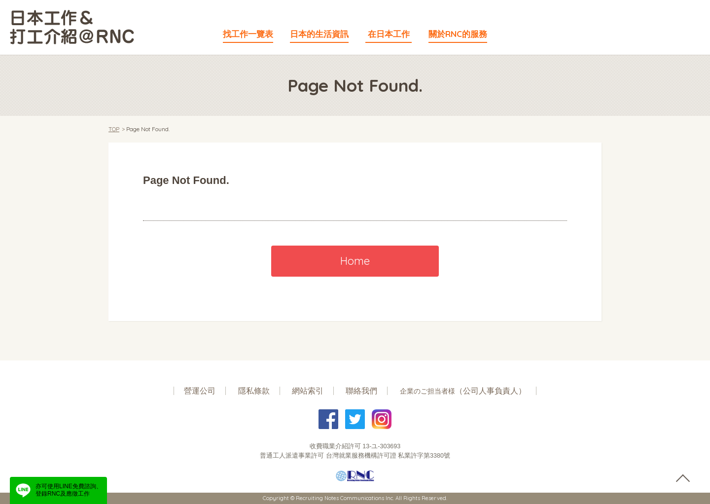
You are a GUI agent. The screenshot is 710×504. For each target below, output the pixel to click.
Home (355, 261)
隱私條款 (254, 391)
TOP (113, 129)
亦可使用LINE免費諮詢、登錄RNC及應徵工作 (69, 490)
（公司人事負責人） (463, 391)
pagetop (682, 479)
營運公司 (199, 391)
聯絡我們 (361, 391)
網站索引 (307, 391)
